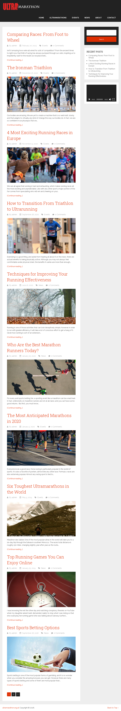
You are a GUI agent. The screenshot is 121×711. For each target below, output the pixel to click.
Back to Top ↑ (113, 708)
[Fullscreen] (113, 99)
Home (41, 18)
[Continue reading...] (15, 60)
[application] (101, 93)
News (87, 18)
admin (14, 46)
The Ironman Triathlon (29, 67)
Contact (111, 18)
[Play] (89, 99)
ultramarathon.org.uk (10, 708)
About (98, 18)
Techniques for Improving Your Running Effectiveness (100, 75)
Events (75, 18)
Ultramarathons (57, 18)
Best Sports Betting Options (33, 627)
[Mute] (110, 99)
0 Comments (58, 46)
